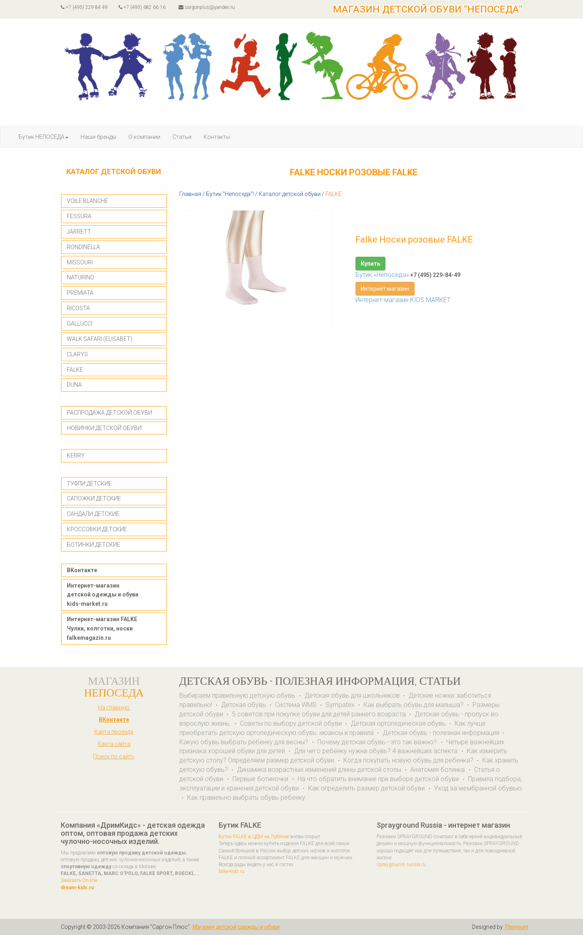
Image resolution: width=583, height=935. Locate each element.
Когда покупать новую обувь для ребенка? (408, 760)
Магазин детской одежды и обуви (236, 927)
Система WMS (296, 705)
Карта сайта (114, 744)
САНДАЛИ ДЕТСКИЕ (93, 514)
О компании (144, 137)
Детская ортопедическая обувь (398, 723)
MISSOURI (80, 262)
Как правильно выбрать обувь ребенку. (247, 797)
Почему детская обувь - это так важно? (377, 742)
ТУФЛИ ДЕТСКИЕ (89, 483)
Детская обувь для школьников (352, 695)
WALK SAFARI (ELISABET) (99, 339)
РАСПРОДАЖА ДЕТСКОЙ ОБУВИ (109, 412)
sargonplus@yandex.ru (207, 7)
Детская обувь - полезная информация (441, 733)
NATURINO (80, 277)
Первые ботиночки (261, 779)
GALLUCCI (79, 323)
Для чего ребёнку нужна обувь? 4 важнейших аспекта (376, 751)
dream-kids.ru (77, 887)
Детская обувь (243, 705)
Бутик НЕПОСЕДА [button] (43, 137)
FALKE (75, 369)
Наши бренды (98, 137)
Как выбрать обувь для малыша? (414, 705)
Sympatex (340, 705)
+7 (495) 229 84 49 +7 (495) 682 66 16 (113, 7)
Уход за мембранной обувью (478, 788)
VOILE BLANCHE (87, 201)
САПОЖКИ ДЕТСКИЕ (94, 498)
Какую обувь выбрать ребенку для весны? (244, 742)
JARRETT (79, 231)
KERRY (76, 455)
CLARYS (77, 354)
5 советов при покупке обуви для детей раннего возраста (319, 714)
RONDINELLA (83, 247)
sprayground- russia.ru (401, 864)
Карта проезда (113, 731)
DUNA (74, 384)
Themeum (516, 927)
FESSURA (79, 216)
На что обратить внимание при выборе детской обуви (379, 779)
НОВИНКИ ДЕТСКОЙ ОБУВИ (104, 428)
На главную (114, 707)
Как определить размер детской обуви (367, 788)
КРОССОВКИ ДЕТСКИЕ (97, 529)
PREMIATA (80, 293)
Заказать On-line (79, 880)
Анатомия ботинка (438, 769)
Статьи (181, 137)
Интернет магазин (385, 288)
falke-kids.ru (232, 871)
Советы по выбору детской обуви (291, 723)
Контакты (217, 137)
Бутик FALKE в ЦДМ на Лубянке (254, 836)
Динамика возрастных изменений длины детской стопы (319, 769)
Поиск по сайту (113, 756)
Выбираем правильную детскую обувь (238, 695)
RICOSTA (78, 308)
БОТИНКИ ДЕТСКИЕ (93, 544)
